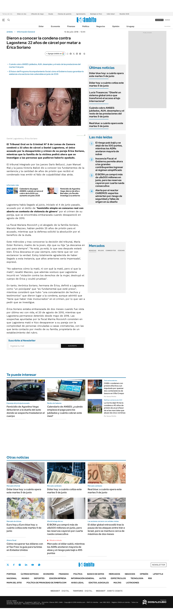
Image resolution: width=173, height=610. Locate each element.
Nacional (12, 578)
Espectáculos (118, 578)
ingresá (167, 20)
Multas (117, 582)
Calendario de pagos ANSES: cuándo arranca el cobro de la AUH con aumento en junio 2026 (31, 192)
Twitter (8, 565)
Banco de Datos (95, 574)
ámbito (10, 32)
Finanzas (71, 26)
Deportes (39, 578)
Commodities (111, 250)
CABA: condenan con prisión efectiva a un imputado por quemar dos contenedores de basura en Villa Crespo (114, 388)
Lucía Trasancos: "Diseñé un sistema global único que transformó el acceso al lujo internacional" (105, 97)
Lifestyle (158, 574)
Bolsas (101, 250)
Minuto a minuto (55, 540)
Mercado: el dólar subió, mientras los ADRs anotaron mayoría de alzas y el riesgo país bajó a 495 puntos (66, 548)
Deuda (50, 14)
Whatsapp (39, 565)
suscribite (159, 20)
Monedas (92, 250)
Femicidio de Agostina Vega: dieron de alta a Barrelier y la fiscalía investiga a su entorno (70, 192)
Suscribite (72, 346)
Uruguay (130, 26)
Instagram (20, 565)
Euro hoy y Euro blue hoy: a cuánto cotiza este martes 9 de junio (24, 527)
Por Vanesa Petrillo (110, 396)
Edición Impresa (57, 578)
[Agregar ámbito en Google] (55, 53)
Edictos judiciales (99, 582)
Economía (55, 26)
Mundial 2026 (124, 14)
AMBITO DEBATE (109, 591)
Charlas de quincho (64, 14)
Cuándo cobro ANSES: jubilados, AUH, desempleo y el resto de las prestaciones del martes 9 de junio (106, 112)
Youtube (32, 565)
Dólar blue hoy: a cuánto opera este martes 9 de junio (106, 75)
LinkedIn (26, 565)
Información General (26, 32)
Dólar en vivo (21, 14)
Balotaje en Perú (96, 14)
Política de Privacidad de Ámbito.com (46, 582)
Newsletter (167, 26)
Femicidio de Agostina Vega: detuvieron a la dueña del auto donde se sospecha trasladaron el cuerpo (26, 411)
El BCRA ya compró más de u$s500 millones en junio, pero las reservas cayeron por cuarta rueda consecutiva (109, 180)
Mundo (25, 578)
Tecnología (137, 578)
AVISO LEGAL (77, 582)
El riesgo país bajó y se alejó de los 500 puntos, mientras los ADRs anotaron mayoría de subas (108, 148)
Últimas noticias (30, 574)
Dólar (41, 26)
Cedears (121, 250)
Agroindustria (80, 14)
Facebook (13, 565)
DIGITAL (60, 591)
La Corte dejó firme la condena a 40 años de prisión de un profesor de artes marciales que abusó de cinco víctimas (114, 408)
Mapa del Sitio (14, 582)
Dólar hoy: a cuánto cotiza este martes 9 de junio (106, 84)
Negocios (100, 26)
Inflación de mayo (37, 14)
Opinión (115, 26)
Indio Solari (111, 14)
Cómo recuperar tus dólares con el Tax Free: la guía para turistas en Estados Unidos (25, 547)
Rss (150, 578)
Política (85, 26)
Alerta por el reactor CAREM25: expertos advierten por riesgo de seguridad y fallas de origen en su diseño (108, 196)
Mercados (114, 574)
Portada (11, 574)
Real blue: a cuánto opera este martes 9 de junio (106, 125)
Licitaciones (132, 582)
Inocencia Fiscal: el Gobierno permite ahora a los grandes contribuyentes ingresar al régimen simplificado (109, 164)
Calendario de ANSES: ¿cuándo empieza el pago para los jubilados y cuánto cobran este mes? (65, 411)
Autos (102, 578)
